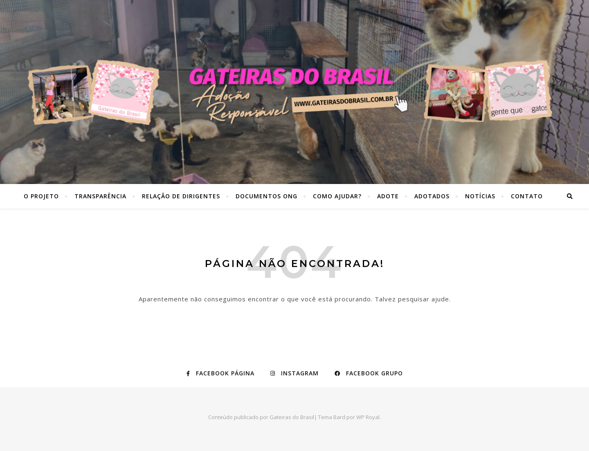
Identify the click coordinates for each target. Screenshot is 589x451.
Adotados (432, 196)
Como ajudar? (337, 196)
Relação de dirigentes (181, 196)
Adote (388, 196)
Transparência (100, 196)
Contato (527, 196)
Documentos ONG (266, 196)
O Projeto (41, 196)
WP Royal (368, 417)
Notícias (480, 196)
